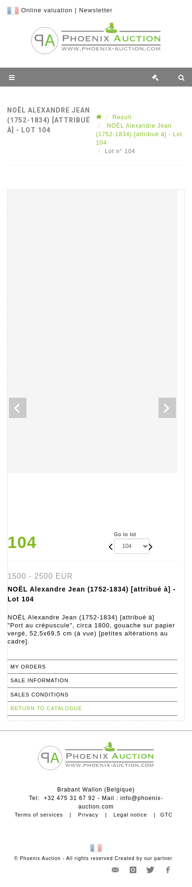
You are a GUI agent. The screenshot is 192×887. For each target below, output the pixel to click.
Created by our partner (144, 858)
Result (122, 117)
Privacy (88, 814)
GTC (166, 814)
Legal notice (130, 814)
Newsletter (95, 10)
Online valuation (47, 10)
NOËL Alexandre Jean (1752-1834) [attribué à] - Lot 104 (139, 134)
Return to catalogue (46, 708)
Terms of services (39, 814)
